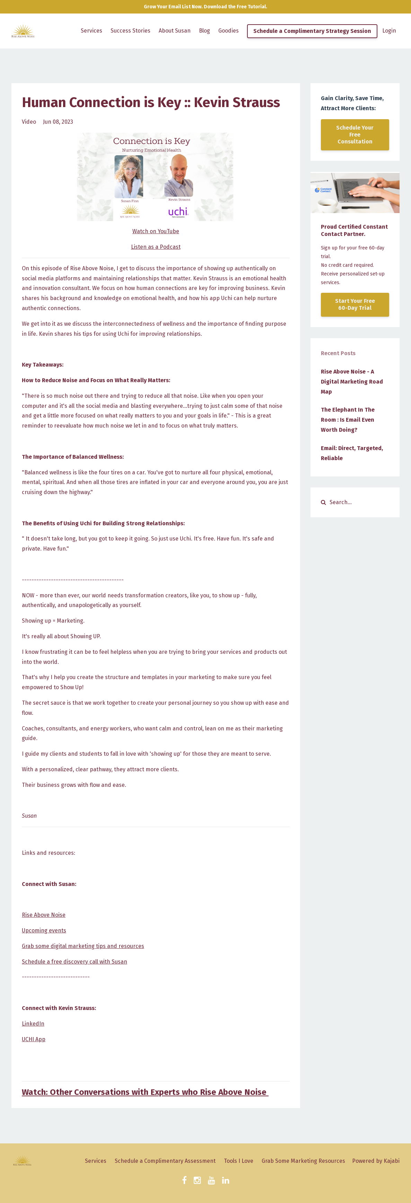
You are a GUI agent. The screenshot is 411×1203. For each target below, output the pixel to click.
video (29, 121)
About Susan (175, 30)
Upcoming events (44, 930)
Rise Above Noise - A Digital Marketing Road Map (352, 381)
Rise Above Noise (43, 915)
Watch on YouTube (155, 231)
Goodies (228, 30)
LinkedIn (33, 1023)
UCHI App (33, 1039)
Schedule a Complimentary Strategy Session (312, 31)
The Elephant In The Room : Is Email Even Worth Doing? (348, 419)
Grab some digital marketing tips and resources (83, 946)
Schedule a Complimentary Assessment (165, 1161)
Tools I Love (238, 1161)
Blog (204, 30)
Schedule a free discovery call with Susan (74, 961)
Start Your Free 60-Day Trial (355, 304)
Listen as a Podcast (156, 247)
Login (389, 30)
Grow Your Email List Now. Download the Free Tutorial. (205, 7)
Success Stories (130, 30)
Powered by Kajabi (376, 1161)
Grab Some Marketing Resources (303, 1161)
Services (91, 30)
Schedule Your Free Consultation (355, 134)
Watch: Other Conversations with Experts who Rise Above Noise (145, 1092)
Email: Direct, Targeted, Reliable (352, 453)
